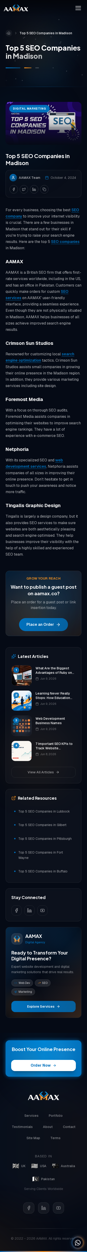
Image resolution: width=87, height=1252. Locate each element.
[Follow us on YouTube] (42, 910)
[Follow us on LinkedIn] (29, 910)
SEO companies (65, 242)
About (48, 1129)
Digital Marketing (29, 109)
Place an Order (43, 624)
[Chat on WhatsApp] (77, 1242)
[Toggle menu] (78, 8)
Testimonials (22, 1129)
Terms (55, 1140)
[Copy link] (44, 190)
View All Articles (43, 772)
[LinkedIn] (43, 1212)
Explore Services (43, 1006)
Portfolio (56, 1118)
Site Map (33, 1140)
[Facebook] (28, 1212)
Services (31, 1118)
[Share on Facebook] (14, 190)
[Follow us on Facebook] (16, 910)
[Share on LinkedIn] (34, 190)
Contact (69, 1129)
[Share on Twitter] (24, 190)
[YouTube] (58, 1212)
